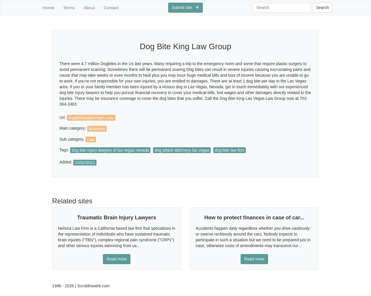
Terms (69, 7)
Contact (111, 7)
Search (322, 7)
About (89, 7)
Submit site (185, 7)
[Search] (281, 8)
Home (48, 7)
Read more (117, 259)
